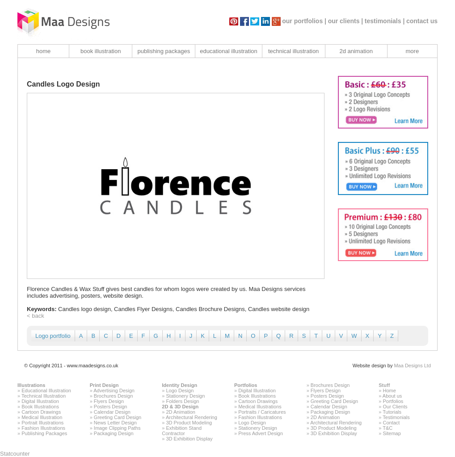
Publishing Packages (44, 433)
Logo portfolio (53, 335)
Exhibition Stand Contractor (182, 430)
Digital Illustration (40, 401)
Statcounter (15, 453)
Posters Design (110, 406)
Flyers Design (109, 401)
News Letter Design (115, 422)
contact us (422, 21)
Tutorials (392, 412)
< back (35, 315)
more (412, 51)
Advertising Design (114, 390)
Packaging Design (114, 433)
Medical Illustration (41, 417)
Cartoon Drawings (41, 412)
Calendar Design (112, 412)
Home (389, 390)
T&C (387, 428)
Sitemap (391, 433)
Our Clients (395, 406)
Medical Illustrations (260, 406)
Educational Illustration (46, 390)
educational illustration (228, 51)
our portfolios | (304, 21)
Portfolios (245, 385)
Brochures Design (113, 396)
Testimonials (396, 417)
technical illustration (293, 51)
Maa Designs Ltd (412, 365)
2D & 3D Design (180, 406)
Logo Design (180, 390)
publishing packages (163, 51)
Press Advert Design (260, 433)
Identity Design (179, 385)
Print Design (104, 385)
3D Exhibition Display (189, 438)
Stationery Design (185, 396)
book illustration (100, 51)
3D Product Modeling (189, 422)
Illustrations (31, 385)
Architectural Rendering (191, 417)
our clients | (345, 21)
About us (392, 396)
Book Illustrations (40, 406)
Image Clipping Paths (117, 428)
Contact (391, 422)
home (43, 51)
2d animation (355, 51)
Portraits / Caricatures (262, 412)
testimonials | (385, 21)
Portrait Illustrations (42, 422)
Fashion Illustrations (43, 428)
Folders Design (182, 401)
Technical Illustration (43, 396)
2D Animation (180, 412)
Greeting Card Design (117, 417)
